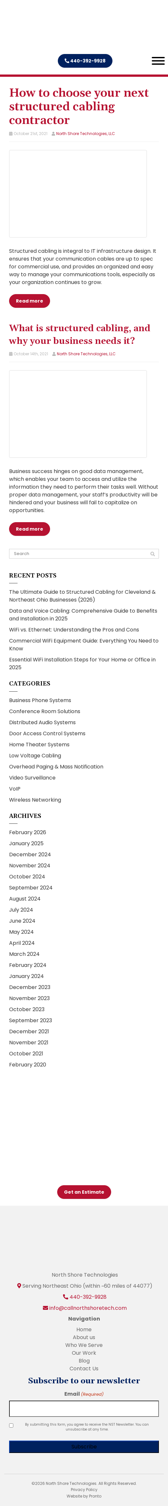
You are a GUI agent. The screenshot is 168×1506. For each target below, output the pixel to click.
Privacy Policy (84, 1489)
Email (84, 1394)
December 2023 (29, 987)
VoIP (14, 789)
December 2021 (29, 1031)
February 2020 (27, 1064)
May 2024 (21, 932)
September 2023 (30, 1020)
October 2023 (27, 1009)
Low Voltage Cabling (35, 755)
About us (84, 1337)
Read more (29, 301)
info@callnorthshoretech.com (88, 1308)
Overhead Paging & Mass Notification (56, 766)
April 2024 (22, 943)
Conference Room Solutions (44, 711)
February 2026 (27, 832)
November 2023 (29, 998)
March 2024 (24, 954)
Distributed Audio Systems (42, 722)
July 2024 (21, 910)
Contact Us (84, 1368)
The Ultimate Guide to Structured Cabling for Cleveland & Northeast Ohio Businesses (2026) (82, 596)
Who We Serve (84, 1345)
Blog (84, 1360)
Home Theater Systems (39, 744)
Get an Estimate (84, 1192)
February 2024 (27, 965)
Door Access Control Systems (47, 733)
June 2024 (22, 921)
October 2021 (26, 1053)
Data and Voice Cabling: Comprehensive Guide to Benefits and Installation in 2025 (83, 614)
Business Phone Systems (40, 700)
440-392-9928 (85, 61)
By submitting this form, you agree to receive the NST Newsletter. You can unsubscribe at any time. (87, 1427)
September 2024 (31, 887)
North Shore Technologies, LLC (85, 133)
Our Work (84, 1353)
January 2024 (26, 976)
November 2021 (28, 1042)
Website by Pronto (84, 1496)
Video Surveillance (32, 777)
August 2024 (25, 898)
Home (84, 1329)
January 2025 (26, 843)
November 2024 (29, 865)
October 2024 (27, 876)
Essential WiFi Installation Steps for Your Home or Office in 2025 (82, 663)
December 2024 (30, 854)
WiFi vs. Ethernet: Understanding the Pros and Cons (74, 629)
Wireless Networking (35, 800)
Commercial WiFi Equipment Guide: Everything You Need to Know (84, 644)
